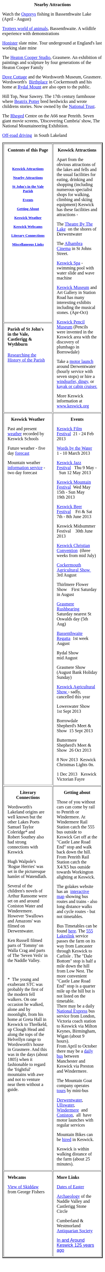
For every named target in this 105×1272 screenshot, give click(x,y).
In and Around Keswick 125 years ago (75, 1245)
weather (15, 433)
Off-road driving (17, 135)
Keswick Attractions (77, 150)
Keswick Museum (73, 287)
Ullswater (65, 1105)
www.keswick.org (73, 406)
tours (61, 1090)
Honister (10, 43)
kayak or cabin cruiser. (77, 386)
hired (66, 1139)
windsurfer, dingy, (73, 381)
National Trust (82, 106)
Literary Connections (28, 795)
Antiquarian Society (75, 1230)
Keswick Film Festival (69, 431)
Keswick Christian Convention (73, 548)
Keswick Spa (68, 263)
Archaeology (68, 1196)
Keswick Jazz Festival (69, 465)
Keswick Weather (28, 218)
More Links (68, 1177)
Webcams (17, 1177)
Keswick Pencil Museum (71, 324)
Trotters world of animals (25, 28)
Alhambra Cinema (70, 246)
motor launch (81, 361)
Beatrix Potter (26, 101)
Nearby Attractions (52, 4)
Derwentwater (69, 1100)
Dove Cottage (14, 77)
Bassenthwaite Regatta (70, 636)
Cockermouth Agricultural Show (74, 567)
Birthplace (38, 82)
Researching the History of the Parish (26, 357)
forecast (22, 453)
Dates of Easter (70, 1186)
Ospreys (28, 14)
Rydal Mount (29, 87)
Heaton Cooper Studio (30, 57)
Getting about (77, 792)
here (72, 931)
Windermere (68, 1110)
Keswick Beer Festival (69, 509)
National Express (72, 1011)
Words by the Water (74, 448)
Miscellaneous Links (28, 244)
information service (25, 467)
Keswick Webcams (27, 226)
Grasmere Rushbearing (68, 606)
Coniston (65, 1115)
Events (77, 419)
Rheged (17, 115)
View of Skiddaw (23, 1186)
